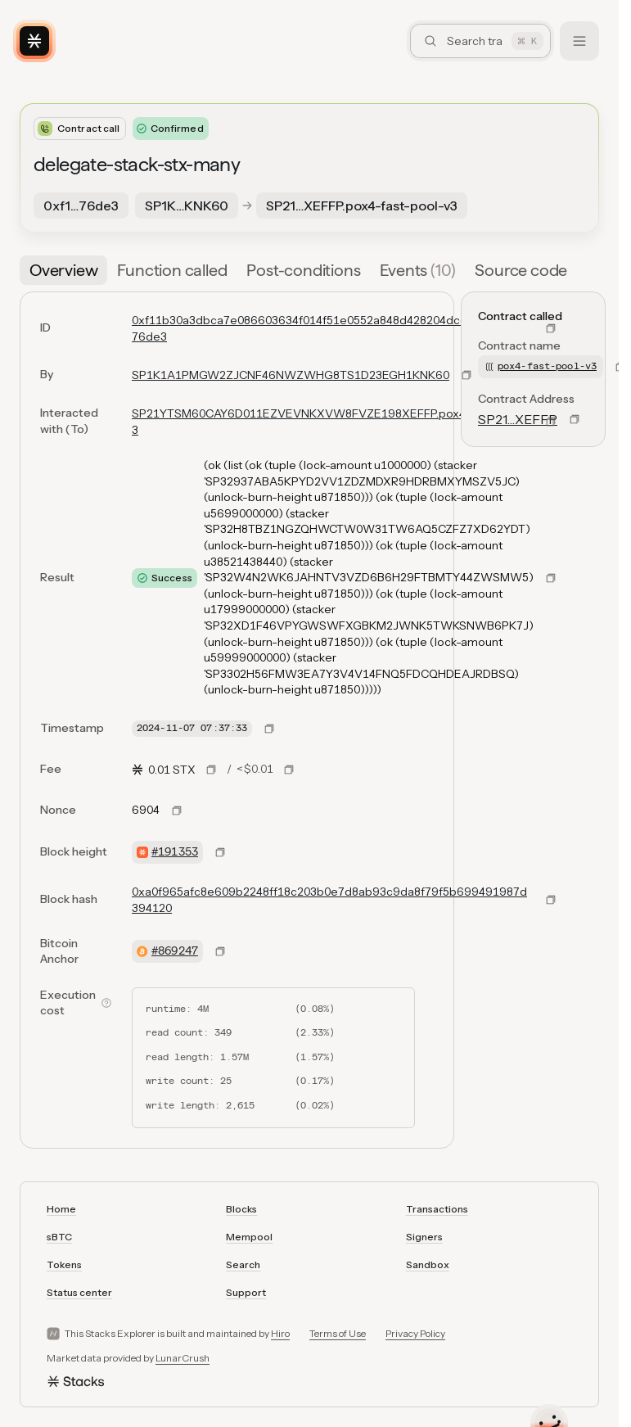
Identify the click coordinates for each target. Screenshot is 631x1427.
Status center (79, 1292)
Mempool (249, 1237)
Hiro (280, 1333)
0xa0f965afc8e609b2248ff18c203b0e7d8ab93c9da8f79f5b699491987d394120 (329, 899)
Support (246, 1292)
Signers (424, 1237)
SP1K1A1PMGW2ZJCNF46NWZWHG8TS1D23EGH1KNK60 (290, 375)
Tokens (64, 1264)
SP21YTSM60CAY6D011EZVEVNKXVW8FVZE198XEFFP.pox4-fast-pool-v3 (331, 421)
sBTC (59, 1237)
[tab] (63, 270)
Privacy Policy (415, 1333)
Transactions (437, 1209)
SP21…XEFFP (517, 419)
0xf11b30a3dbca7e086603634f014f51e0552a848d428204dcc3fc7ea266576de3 (332, 328)
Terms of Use (337, 1333)
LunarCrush (182, 1358)
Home (61, 1209)
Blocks (241, 1209)
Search (243, 1264)
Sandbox (427, 1264)
